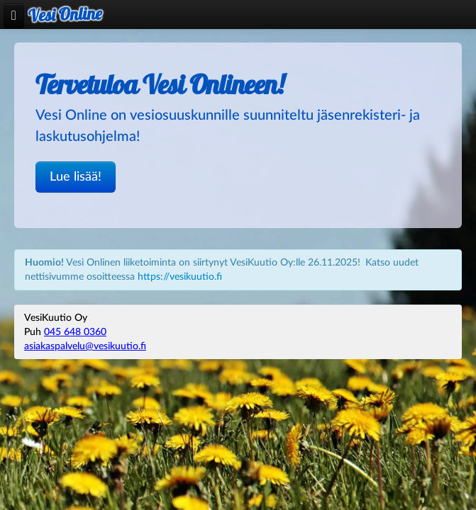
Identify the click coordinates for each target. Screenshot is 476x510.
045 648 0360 (75, 332)
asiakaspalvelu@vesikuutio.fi (85, 346)
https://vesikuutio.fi (180, 277)
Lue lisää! (75, 177)
